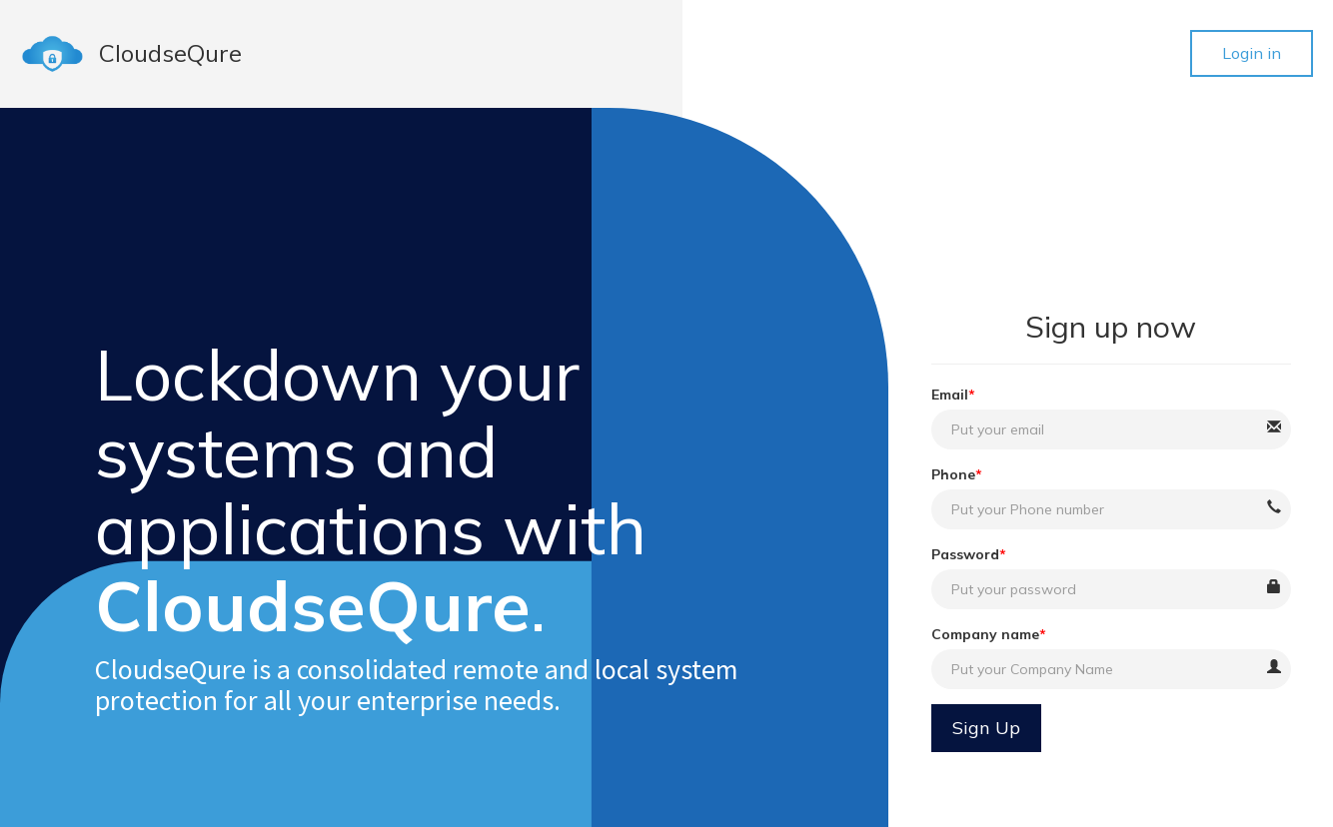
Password (965, 554)
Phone (953, 474)
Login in (1251, 53)
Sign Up (986, 727)
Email (949, 395)
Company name (985, 634)
